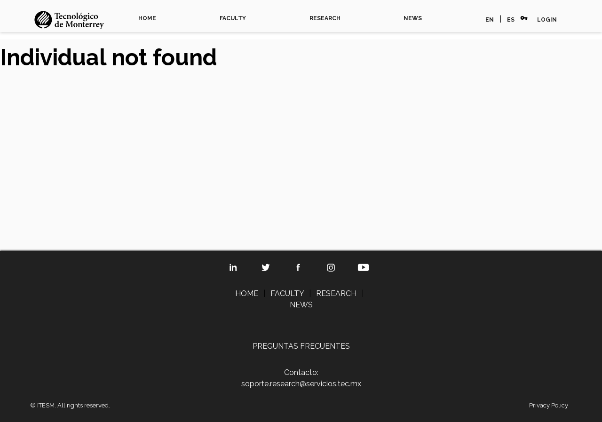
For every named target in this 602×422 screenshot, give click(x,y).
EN (489, 19)
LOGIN (547, 19)
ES (511, 19)
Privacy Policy (548, 405)
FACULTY (233, 18)
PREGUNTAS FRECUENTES (301, 346)
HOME (147, 18)
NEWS (413, 18)
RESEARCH (325, 18)
